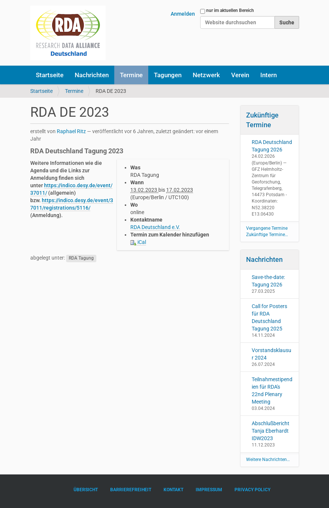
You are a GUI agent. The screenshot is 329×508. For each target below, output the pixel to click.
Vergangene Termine (267, 228)
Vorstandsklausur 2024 (271, 354)
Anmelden (183, 14)
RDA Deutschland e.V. (155, 227)
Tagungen (167, 75)
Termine (131, 75)
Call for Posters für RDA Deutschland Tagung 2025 (269, 317)
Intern (268, 75)
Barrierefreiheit (130, 489)
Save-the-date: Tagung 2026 (268, 281)
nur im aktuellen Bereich (230, 10)
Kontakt (173, 489)
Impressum (209, 489)
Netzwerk (206, 75)
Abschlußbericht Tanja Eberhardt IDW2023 (270, 430)
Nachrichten (92, 75)
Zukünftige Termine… (267, 234)
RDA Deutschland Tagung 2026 (272, 146)
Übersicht (86, 489)
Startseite (49, 75)
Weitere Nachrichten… (268, 459)
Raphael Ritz (71, 131)
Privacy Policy (252, 489)
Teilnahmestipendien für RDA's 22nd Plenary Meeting (272, 390)
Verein (240, 75)
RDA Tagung (81, 258)
